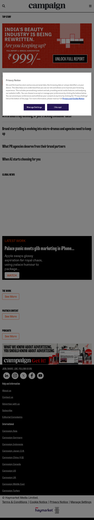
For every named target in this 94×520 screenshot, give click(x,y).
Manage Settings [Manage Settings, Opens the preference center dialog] (34, 107)
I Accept (58, 107)
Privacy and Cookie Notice (73, 98)
